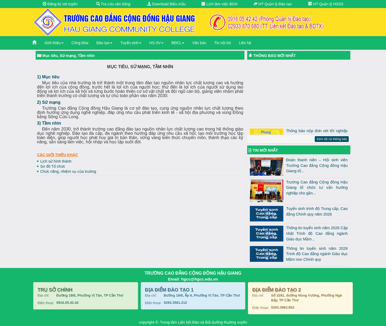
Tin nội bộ (222, 43)
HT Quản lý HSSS (325, 4)
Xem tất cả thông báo (331, 139)
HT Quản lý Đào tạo (273, 4)
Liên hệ (245, 43)
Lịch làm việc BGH (219, 4)
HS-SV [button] (156, 43)
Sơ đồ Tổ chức (52, 166)
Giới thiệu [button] (54, 43)
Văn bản (199, 43)
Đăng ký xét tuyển (60, 4)
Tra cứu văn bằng (113, 4)
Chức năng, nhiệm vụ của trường (68, 171)
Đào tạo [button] (104, 43)
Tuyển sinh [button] (130, 43)
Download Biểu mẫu (166, 4)
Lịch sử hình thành (56, 161)
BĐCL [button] (178, 43)
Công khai (80, 43)
